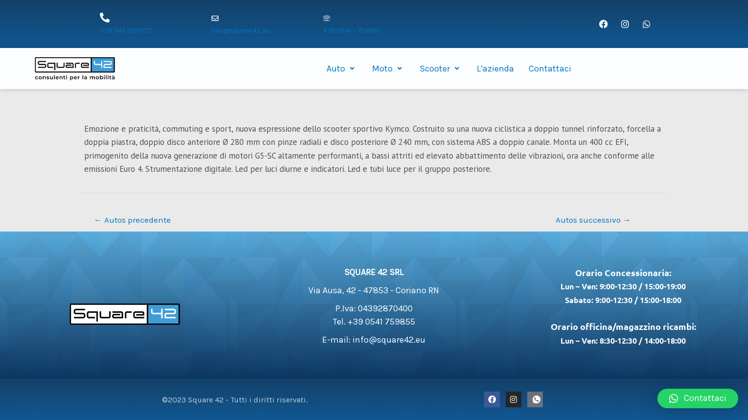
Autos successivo (593, 220)
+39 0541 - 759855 (351, 30)
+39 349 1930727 (126, 30)
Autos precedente (132, 220)
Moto (388, 68)
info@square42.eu (241, 30)
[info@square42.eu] (214, 19)
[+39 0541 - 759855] (326, 19)
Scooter (441, 68)
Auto (342, 68)
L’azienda (495, 68)
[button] (697, 398)
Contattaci (550, 68)
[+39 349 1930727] (105, 18)
